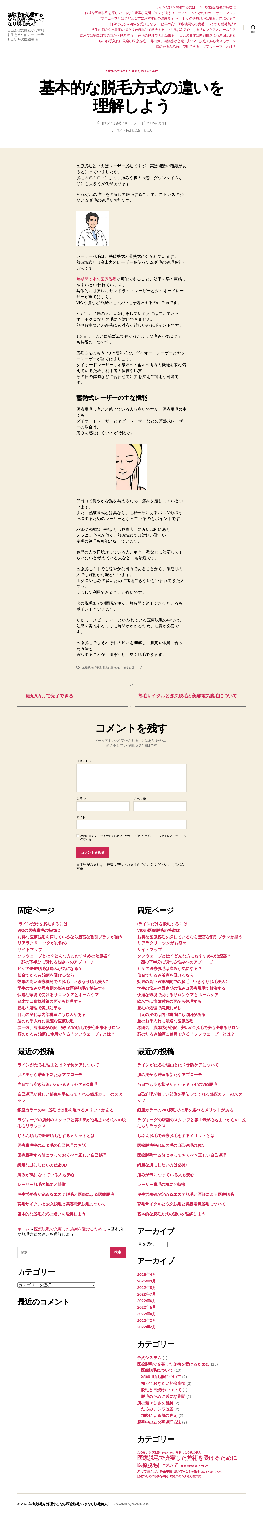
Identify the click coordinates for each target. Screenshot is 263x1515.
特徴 (98, 667)
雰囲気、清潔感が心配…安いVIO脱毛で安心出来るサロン (193, 41)
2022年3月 (146, 1320)
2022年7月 (146, 1294)
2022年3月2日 (156, 123)
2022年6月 (146, 1300)
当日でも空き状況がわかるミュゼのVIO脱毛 (57, 1084)
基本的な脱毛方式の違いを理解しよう (51, 1214)
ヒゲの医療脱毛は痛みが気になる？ (209, 18)
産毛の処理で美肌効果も (156, 35)
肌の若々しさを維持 (155, 1403)
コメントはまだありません (134, 130)
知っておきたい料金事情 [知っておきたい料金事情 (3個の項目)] (154, 1471)
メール (139, 798)
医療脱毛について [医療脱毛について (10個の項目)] (158, 1465)
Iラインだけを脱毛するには (175, 7)
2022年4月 (146, 1314)
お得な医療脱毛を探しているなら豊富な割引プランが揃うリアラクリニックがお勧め (148, 13)
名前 (81, 798)
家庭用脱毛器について (161, 1377)
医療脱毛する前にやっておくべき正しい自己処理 (61, 1155)
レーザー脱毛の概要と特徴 (41, 1184)
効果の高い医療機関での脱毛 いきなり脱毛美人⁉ (198, 24)
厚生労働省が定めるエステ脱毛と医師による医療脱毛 (65, 1194)
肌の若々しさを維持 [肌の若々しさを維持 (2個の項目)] (187, 1471)
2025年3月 (146, 1281)
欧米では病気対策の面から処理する (106, 35)
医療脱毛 (88, 667)
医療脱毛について (157, 1370)
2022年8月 (146, 1287)
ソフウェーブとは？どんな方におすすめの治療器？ (135, 18)
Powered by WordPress (131, 1504)
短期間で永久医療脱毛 (96, 279)
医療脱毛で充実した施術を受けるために (131, 71)
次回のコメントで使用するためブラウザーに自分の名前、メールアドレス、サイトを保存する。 (133, 837)
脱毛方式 (116, 667)
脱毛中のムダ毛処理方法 (159, 1422)
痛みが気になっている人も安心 (45, 1175)
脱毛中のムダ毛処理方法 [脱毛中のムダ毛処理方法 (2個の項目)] (185, 1476)
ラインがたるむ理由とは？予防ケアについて (58, 1065)
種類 (106, 667)
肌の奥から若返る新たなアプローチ (49, 1074)
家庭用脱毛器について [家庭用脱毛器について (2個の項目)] (194, 1466)
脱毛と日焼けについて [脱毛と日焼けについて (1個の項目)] (211, 1472)
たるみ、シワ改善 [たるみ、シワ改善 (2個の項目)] (148, 1452)
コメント (84, 761)
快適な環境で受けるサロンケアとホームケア (202, 30)
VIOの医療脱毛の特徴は (218, 7)
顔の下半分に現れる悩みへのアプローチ (57, 962)
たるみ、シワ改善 (157, 1409)
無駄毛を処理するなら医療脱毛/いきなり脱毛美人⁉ (26, 19)
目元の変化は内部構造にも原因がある (207, 35)
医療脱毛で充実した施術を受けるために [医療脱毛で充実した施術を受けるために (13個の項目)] (187, 1458)
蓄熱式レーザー (134, 667)
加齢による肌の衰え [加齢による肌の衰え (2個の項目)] (188, 1452)
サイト (80, 817)
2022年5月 (146, 1307)
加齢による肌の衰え (159, 1415)
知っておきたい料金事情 (163, 1383)
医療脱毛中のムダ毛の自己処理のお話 (51, 1145)
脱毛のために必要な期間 (163, 1396)
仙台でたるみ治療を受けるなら (133, 24)
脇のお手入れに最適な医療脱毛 (122, 41)
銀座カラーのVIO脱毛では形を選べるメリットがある (65, 1110)
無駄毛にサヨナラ (124, 123)
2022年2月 (146, 1327)
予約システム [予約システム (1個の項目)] (168, 1453)
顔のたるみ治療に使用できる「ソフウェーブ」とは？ (196, 46)
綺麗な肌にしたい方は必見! (42, 1165)
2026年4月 (146, 1274)
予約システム (149, 1357)
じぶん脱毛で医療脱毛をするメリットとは (56, 1135)
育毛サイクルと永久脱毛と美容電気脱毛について (61, 1204)
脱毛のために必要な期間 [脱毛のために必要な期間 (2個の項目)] (152, 1476)
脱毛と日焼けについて (161, 1390)
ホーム (23, 1229)
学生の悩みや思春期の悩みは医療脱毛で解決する (128, 30)
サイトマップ (226, 13)
